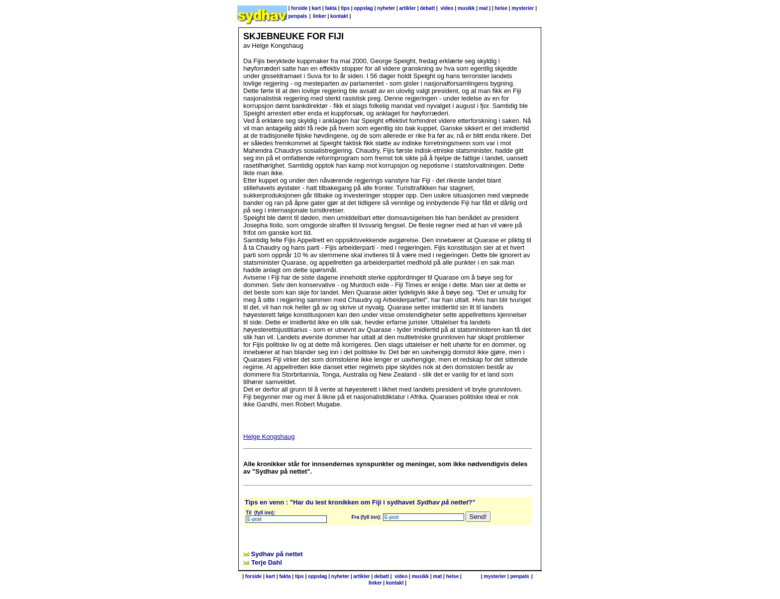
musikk (466, 8)
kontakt (339, 16)
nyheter (386, 8)
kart (316, 8)
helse (500, 8)
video (446, 8)
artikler (407, 8)
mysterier (522, 8)
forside (299, 8)
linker (319, 16)
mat (483, 8)
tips (345, 8)
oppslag (363, 8)
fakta (331, 8)
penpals (298, 16)
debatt (427, 8)
